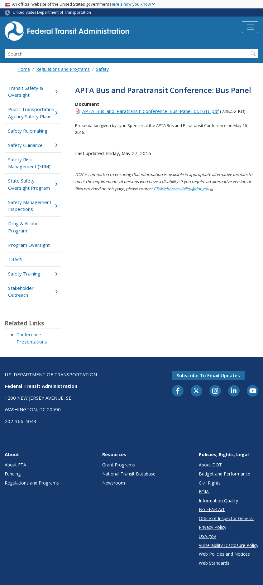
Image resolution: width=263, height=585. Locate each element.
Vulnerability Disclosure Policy (228, 545)
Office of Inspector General (226, 518)
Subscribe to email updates (208, 375)
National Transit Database (128, 474)
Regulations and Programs (63, 69)
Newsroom (113, 483)
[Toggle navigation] (250, 27)
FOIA (204, 492)
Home (23, 69)
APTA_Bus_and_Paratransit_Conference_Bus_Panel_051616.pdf (150, 111)
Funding (13, 474)
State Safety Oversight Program (33, 184)
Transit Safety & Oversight (33, 91)
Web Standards (214, 563)
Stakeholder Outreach (33, 291)
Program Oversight (29, 245)
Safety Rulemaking (27, 131)
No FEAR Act (212, 509)
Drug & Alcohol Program (24, 227)
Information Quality (218, 501)
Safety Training (33, 274)
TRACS (15, 259)
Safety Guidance (33, 145)
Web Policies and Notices (224, 554)
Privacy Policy (212, 527)
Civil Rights (210, 483)
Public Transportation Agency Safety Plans (33, 112)
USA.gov (207, 536)
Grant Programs (118, 465)
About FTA (15, 465)
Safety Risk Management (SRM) (29, 163)
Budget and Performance (224, 474)
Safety (102, 69)
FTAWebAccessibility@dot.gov (183, 189)
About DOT (210, 465)
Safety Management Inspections (33, 205)
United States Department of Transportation (52, 12)
